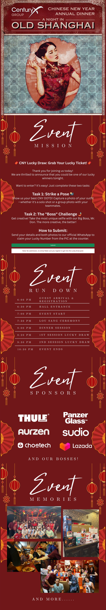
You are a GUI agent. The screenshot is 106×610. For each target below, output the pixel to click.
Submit (53, 245)
